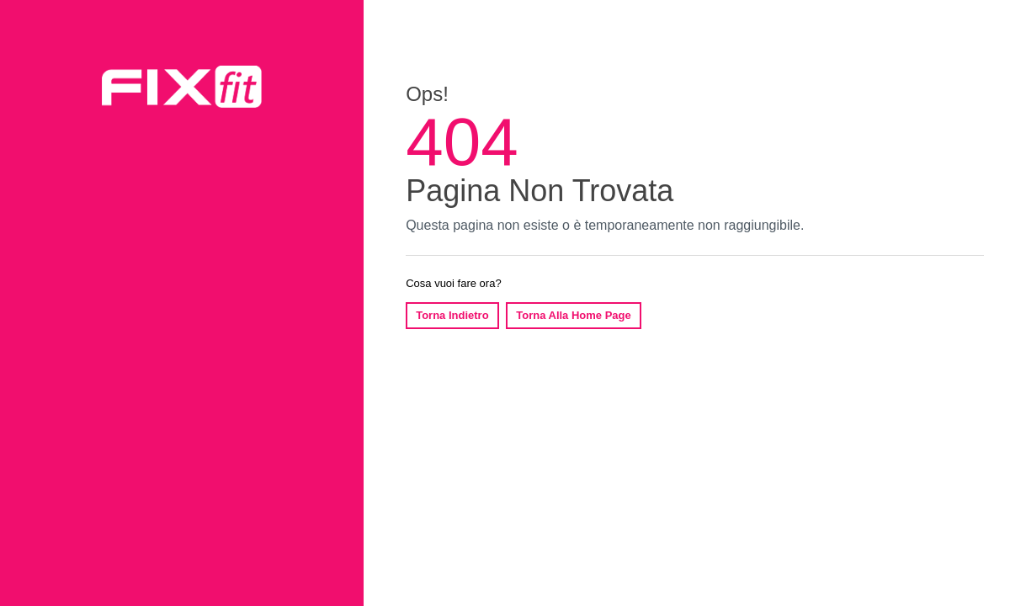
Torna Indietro (452, 315)
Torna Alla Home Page (573, 315)
